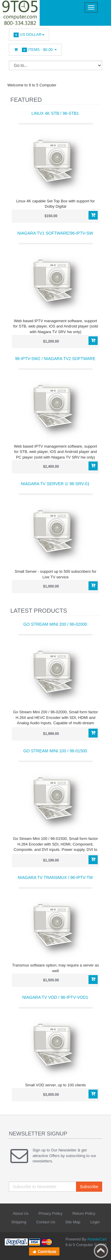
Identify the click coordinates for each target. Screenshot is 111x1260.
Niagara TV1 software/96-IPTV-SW (55, 233)
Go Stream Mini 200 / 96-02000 (55, 624)
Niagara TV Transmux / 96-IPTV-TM (55, 877)
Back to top (101, 1250)
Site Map (72, 1222)
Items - (35, 49)
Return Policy (84, 1213)
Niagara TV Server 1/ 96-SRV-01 (55, 483)
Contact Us (45, 1222)
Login (95, 1222)
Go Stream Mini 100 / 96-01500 (55, 750)
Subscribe (89, 1186)
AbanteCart (97, 1239)
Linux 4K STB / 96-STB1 (55, 113)
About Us (20, 1213)
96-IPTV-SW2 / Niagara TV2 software (55, 358)
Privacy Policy (50, 1213)
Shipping (18, 1222)
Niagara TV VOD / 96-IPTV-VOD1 (55, 997)
